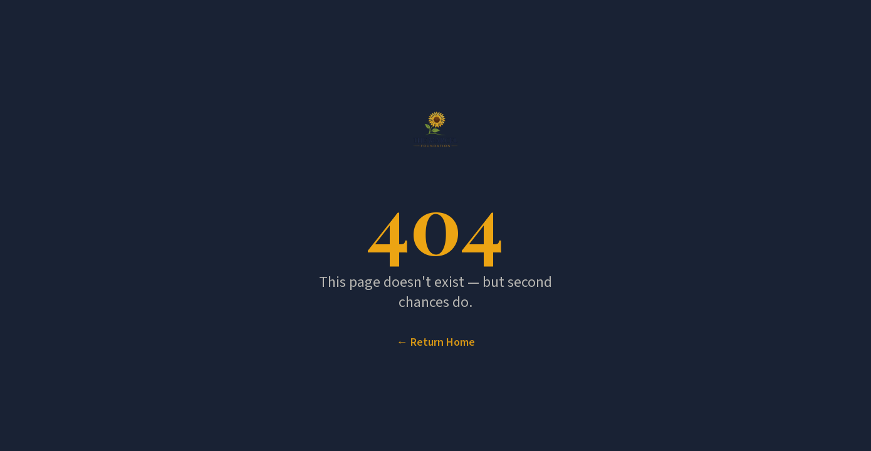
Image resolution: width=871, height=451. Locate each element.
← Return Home (436, 343)
